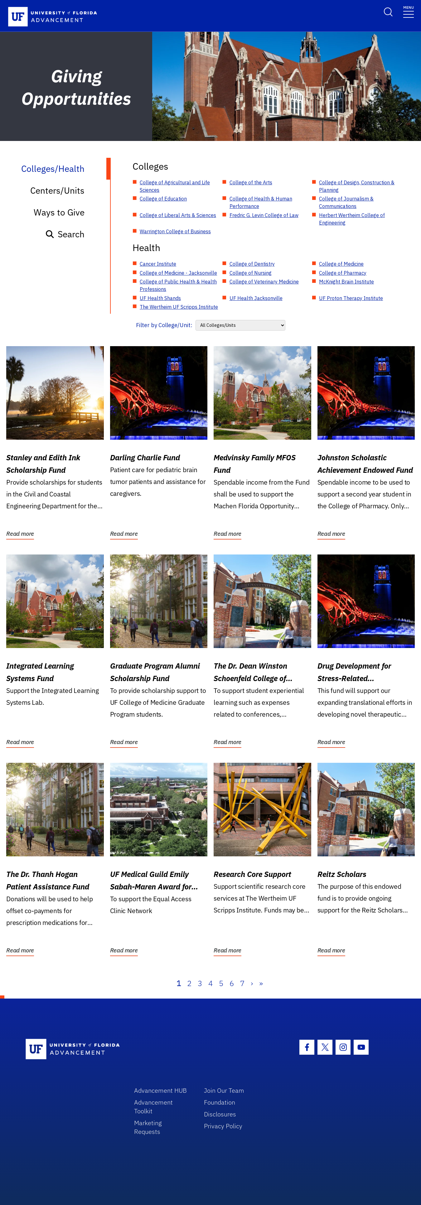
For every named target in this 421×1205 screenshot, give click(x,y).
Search (65, 234)
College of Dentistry (252, 264)
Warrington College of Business (175, 231)
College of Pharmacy (342, 273)
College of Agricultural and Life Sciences (175, 186)
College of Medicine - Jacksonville (178, 273)
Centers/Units (57, 190)
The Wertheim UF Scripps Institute (179, 307)
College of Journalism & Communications (346, 202)
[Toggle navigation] (408, 11)
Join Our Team (224, 1090)
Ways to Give (59, 212)
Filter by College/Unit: (164, 325)
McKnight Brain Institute (346, 281)
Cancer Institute (158, 264)
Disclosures (220, 1114)
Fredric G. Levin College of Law (264, 215)
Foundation (219, 1102)
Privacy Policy (223, 1126)
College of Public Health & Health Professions (178, 285)
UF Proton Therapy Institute (351, 298)
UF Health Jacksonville (256, 298)
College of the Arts (251, 182)
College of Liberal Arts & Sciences (178, 215)
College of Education (163, 199)
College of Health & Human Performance (261, 202)
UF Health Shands (160, 298)
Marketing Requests (148, 1127)
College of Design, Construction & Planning (356, 186)
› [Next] (252, 983)
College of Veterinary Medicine (264, 281)
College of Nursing (251, 273)
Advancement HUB (160, 1090)
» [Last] (261, 983)
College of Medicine (341, 264)
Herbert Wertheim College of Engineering (352, 219)
